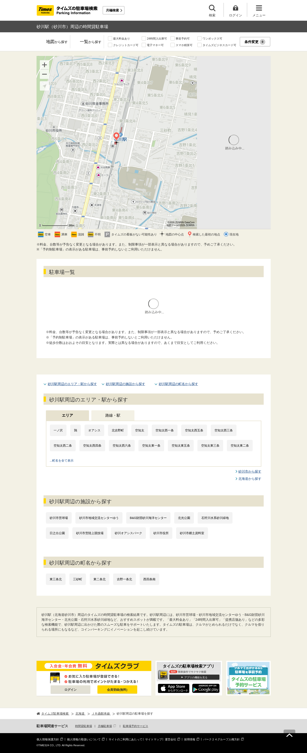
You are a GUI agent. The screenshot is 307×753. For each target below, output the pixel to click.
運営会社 (170, 739)
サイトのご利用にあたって (125, 739)
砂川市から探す (249, 471)
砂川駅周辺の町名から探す (178, 384)
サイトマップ (153, 739)
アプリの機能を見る (195, 677)
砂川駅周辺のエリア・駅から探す (72, 384)
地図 (57, 42)
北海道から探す (249, 479)
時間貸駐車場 (83, 726)
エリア (67, 415)
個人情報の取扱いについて (84, 739)
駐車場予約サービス (135, 726)
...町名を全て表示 (62, 460)
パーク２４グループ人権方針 (221, 739)
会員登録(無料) (117, 689)
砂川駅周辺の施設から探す (125, 384)
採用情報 (189, 739)
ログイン (70, 689)
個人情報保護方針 (48, 739)
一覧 (90, 42)
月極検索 (112, 10)
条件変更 (254, 42)
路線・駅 (112, 415)
